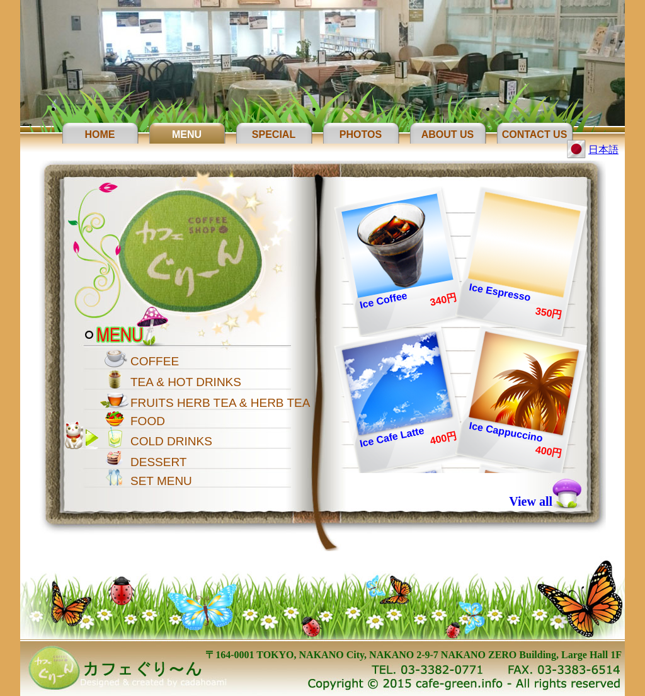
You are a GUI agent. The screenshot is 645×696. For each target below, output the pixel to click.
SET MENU (161, 481)
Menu (187, 134)
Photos (361, 134)
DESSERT (158, 462)
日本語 (603, 149)
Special (273, 134)
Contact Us (535, 134)
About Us (447, 134)
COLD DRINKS (171, 441)
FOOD (147, 421)
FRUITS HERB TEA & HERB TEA (220, 402)
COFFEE (154, 361)
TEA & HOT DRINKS (185, 382)
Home (100, 134)
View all (530, 501)
